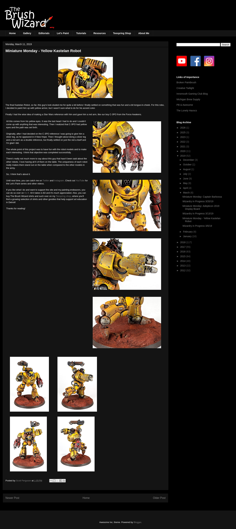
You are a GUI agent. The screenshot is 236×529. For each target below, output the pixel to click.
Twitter (46, 180)
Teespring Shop (122, 33)
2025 (183, 132)
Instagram (59, 180)
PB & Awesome (184, 105)
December (189, 160)
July (185, 174)
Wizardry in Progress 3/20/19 (197, 201)
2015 (183, 256)
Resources (100, 33)
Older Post (159, 497)
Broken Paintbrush (186, 82)
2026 (183, 127)
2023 (183, 137)
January (187, 236)
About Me (143, 33)
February (188, 231)
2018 (183, 242)
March (186, 192)
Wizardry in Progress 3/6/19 (197, 225)
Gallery (27, 33)
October (187, 164)
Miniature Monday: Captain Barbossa (202, 196)
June (186, 178)
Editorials (43, 33)
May (185, 183)
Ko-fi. (27, 193)
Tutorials (81, 33)
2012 (183, 270)
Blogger (137, 522)
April (185, 188)
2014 (183, 261)
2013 (183, 265)
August (187, 169)
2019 (183, 155)
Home (12, 33)
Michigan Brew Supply (188, 99)
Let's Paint (63, 33)
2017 (183, 247)
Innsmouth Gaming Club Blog (192, 93)
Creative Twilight (185, 88)
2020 (183, 151)
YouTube (80, 180)
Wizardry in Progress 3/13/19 (197, 213)
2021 (183, 146)
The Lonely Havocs (186, 110)
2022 (183, 141)
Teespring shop (63, 196)
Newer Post (12, 497)
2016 (183, 251)
